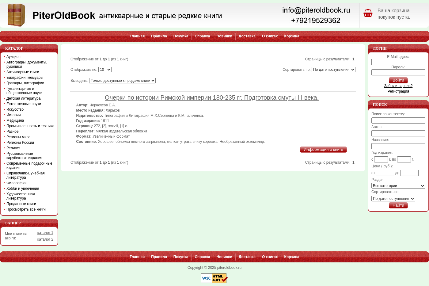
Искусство (15, 109)
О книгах (270, 36)
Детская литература (23, 98)
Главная (137, 36)
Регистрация (398, 91)
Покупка (180, 36)
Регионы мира (18, 137)
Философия (16, 183)
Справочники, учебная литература (25, 175)
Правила (159, 36)
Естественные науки (23, 104)
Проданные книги (21, 204)
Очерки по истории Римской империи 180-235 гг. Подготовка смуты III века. (212, 97)
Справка (202, 36)
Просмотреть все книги (26, 209)
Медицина (15, 120)
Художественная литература (20, 196)
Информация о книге (323, 149)
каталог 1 (45, 233)
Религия (13, 148)
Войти (398, 80)
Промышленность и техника (30, 126)
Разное (12, 131)
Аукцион (13, 57)
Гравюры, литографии (25, 83)
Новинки (224, 36)
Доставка (247, 36)
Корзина (291, 36)
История (13, 115)
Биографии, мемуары (24, 77)
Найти (398, 205)
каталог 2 (45, 239)
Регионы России (20, 142)
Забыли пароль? (398, 86)
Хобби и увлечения (22, 188)
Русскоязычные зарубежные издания (24, 155)
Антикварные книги (22, 72)
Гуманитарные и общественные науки (24, 90)
